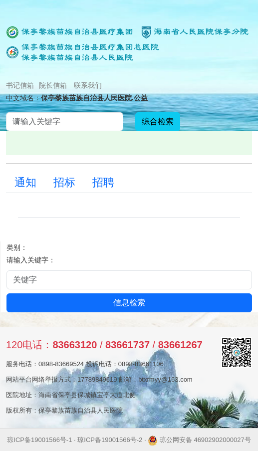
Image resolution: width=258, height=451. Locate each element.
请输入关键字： (30, 260)
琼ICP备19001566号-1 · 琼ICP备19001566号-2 (74, 440)
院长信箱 (53, 85)
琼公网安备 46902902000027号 (199, 440)
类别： (16, 247)
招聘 (103, 182)
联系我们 (88, 85)
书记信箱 (20, 85)
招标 (64, 182)
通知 (25, 182)
